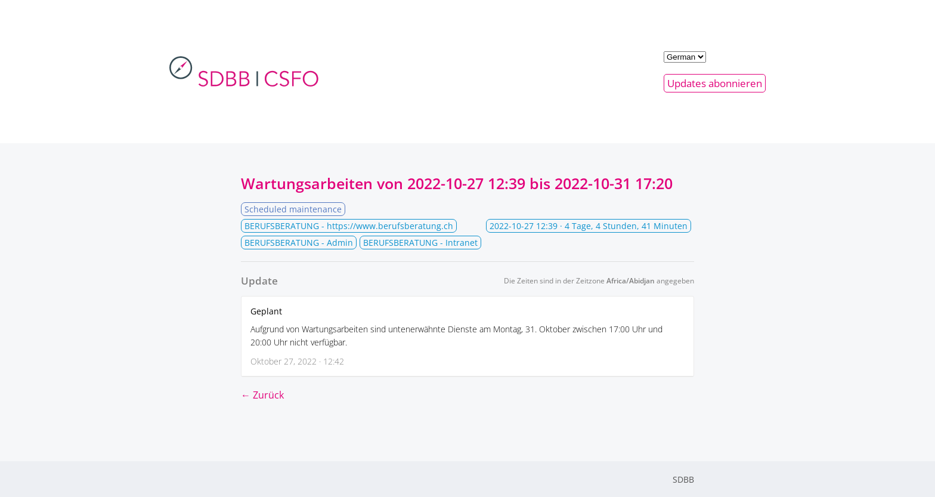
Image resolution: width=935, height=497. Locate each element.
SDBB (683, 479)
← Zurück (262, 395)
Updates (714, 83)
